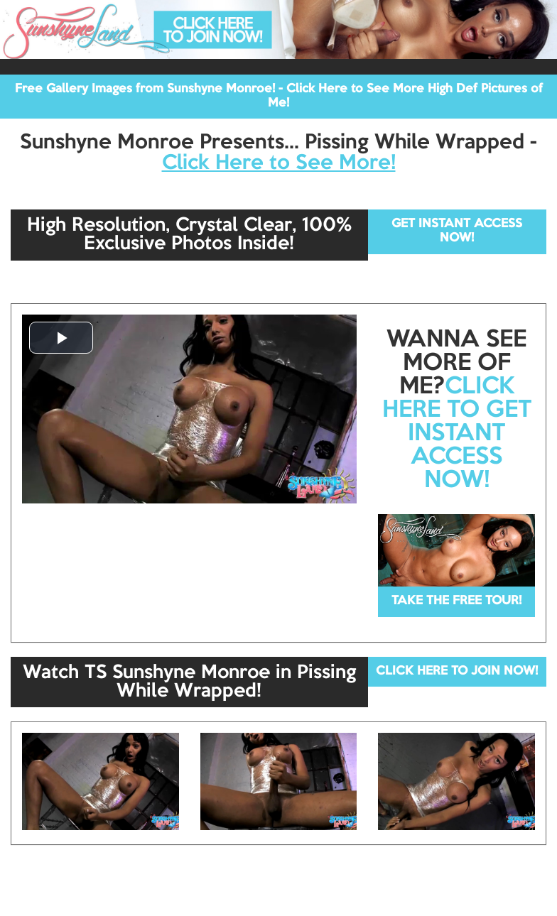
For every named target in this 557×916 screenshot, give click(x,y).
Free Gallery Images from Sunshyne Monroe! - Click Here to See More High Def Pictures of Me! (279, 96)
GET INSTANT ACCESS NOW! (456, 231)
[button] (61, 338)
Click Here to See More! (279, 163)
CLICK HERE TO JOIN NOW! (457, 671)
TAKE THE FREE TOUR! (456, 601)
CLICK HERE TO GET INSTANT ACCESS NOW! (456, 433)
